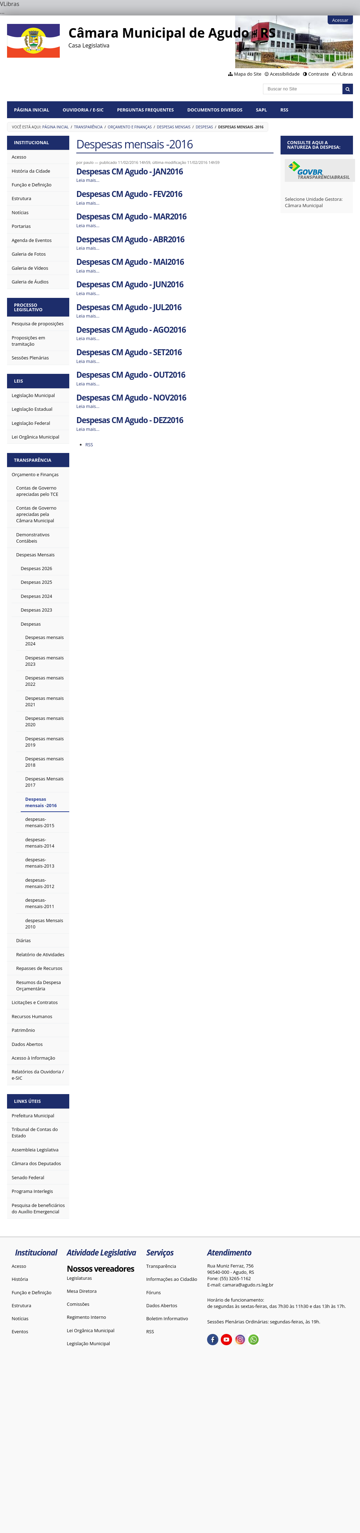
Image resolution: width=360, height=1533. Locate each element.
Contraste (318, 74)
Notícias (20, 1318)
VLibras (345, 74)
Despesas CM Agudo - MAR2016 (131, 216)
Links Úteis (27, 1101)
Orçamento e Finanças (130, 126)
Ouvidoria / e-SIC (83, 110)
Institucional (31, 142)
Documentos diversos (215, 110)
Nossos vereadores (100, 1268)
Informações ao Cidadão (171, 1279)
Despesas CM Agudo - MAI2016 (130, 261)
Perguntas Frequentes (145, 110)
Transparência (88, 126)
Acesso (19, 1266)
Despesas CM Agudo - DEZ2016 (129, 420)
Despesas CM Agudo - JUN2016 (129, 284)
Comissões (78, 1304)
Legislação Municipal (88, 1343)
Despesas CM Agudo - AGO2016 (131, 329)
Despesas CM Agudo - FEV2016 (129, 194)
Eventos (20, 1331)
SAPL (261, 110)
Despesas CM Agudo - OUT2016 (130, 374)
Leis (18, 381)
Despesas (204, 126)
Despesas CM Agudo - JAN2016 (129, 171)
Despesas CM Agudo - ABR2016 (130, 239)
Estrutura (21, 1305)
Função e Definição (31, 1292)
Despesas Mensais (174, 126)
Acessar (340, 20)
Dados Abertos (161, 1305)
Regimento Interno (86, 1317)
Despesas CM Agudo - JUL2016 (128, 307)
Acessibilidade (285, 74)
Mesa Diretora (82, 1291)
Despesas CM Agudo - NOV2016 (131, 397)
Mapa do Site (248, 74)
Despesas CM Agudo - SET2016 (129, 352)
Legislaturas (79, 1278)
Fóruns (153, 1292)
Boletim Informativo (167, 1318)
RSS (285, 110)
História (20, 1279)
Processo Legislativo (28, 307)
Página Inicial (31, 110)
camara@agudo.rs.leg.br (248, 1285)
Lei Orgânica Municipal (90, 1330)
